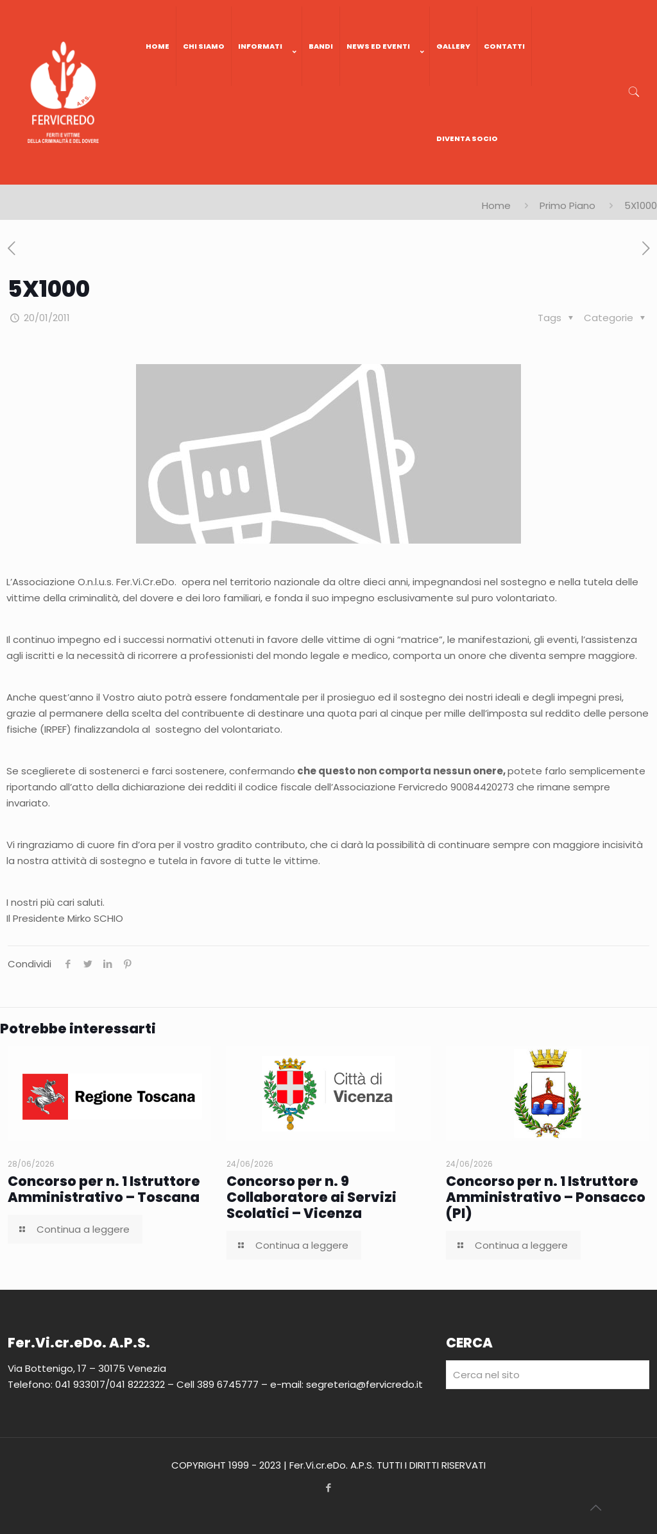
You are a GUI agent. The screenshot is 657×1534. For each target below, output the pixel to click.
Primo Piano (567, 205)
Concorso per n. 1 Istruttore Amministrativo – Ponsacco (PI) (545, 1197)
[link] (267, 98)
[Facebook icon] (329, 1487)
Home (496, 205)
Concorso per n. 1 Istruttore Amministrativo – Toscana (104, 1189)
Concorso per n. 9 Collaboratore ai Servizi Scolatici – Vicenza (311, 1197)
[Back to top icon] (595, 1507)
